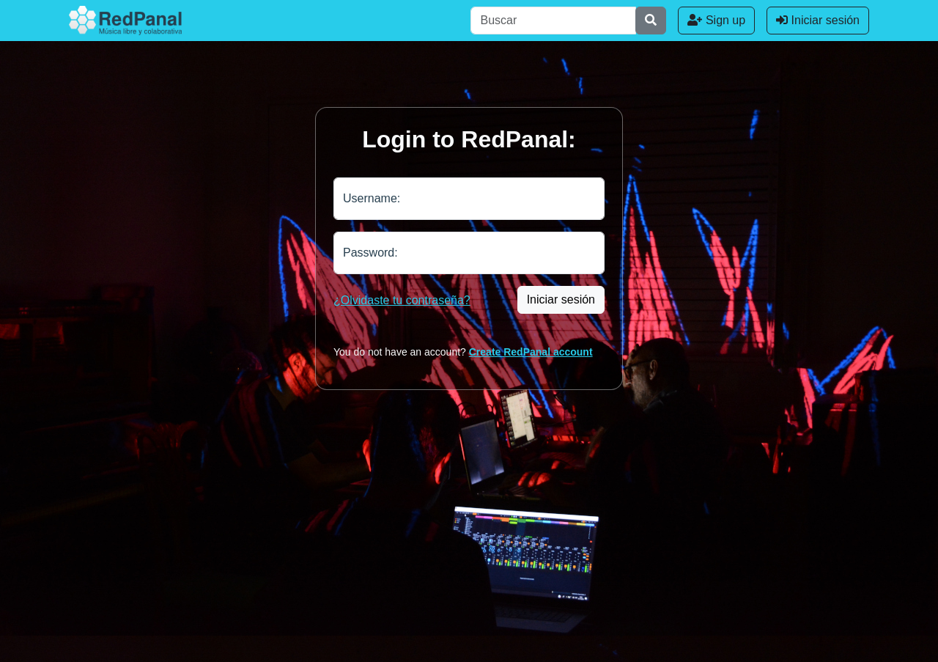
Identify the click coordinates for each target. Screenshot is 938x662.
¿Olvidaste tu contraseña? (401, 300)
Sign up (716, 20)
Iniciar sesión (818, 20)
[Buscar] (553, 20)
